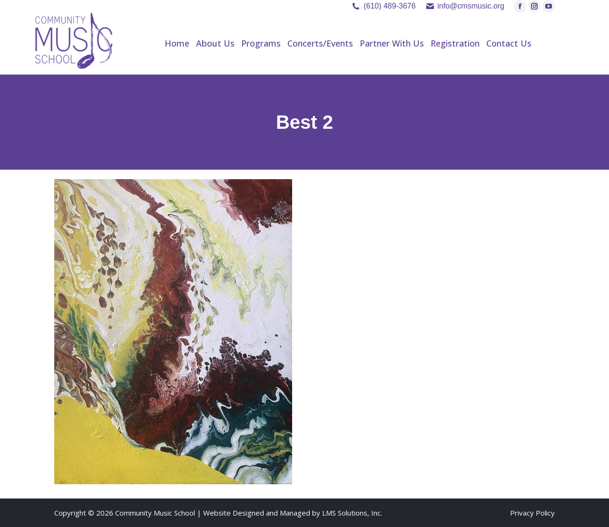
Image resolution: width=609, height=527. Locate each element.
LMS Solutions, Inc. (352, 512)
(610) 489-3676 (389, 6)
